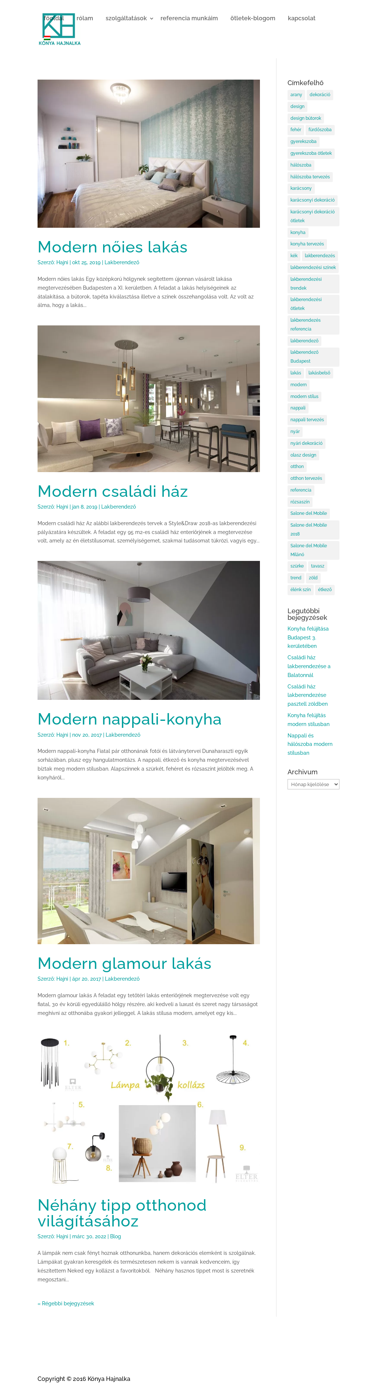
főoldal (54, 18)
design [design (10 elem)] (297, 106)
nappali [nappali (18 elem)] (298, 408)
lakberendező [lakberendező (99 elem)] (304, 340)
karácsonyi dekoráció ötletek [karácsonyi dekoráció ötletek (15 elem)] (312, 216)
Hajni (62, 262)
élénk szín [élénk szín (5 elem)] (300, 589)
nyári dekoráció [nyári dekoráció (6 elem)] (306, 443)
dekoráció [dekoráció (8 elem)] (320, 94)
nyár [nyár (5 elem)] (295, 431)
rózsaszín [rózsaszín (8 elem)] (300, 502)
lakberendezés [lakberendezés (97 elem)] (320, 255)
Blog (115, 1236)
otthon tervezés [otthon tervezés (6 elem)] (306, 478)
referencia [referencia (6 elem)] (300, 490)
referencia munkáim (189, 18)
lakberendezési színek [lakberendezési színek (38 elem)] (313, 267)
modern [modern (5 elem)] (298, 384)
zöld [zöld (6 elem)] (313, 577)
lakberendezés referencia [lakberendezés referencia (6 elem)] (305, 325)
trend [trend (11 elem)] (296, 577)
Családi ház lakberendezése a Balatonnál (309, 666)
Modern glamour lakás (125, 963)
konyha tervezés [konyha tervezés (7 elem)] (307, 244)
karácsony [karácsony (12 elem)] (301, 188)
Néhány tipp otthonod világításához (122, 1213)
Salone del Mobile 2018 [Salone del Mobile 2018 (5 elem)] (308, 530)
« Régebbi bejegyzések (66, 1303)
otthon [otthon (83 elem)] (297, 466)
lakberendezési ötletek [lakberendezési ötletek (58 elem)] (306, 304)
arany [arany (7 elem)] (296, 94)
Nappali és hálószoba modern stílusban (310, 744)
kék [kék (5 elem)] (293, 255)
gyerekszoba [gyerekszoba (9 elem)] (303, 141)
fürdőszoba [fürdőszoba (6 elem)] (320, 129)
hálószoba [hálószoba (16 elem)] (300, 165)
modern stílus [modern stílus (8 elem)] (304, 396)
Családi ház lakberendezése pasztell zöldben (308, 695)
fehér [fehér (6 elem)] (295, 129)
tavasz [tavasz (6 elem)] (317, 566)
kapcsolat (302, 18)
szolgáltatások (126, 18)
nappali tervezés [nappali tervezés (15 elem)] (307, 419)
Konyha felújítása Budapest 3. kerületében (308, 637)
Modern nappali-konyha (130, 718)
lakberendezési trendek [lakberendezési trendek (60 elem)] (306, 284)
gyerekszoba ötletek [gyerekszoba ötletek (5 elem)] (311, 153)
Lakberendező (122, 262)
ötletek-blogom (252, 18)
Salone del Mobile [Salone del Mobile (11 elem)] (308, 513)
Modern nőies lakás (113, 246)
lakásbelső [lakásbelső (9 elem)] (319, 373)
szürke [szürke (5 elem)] (297, 566)
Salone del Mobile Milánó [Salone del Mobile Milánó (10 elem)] (308, 550)
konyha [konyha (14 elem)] (298, 232)
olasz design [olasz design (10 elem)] (303, 455)
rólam (85, 18)
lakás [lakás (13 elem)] (295, 373)
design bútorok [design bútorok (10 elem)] (305, 118)
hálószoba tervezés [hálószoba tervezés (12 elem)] (310, 176)
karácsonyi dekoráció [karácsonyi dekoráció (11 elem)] (312, 200)
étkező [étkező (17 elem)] (325, 589)
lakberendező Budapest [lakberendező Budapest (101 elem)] (304, 357)
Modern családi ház (113, 491)
